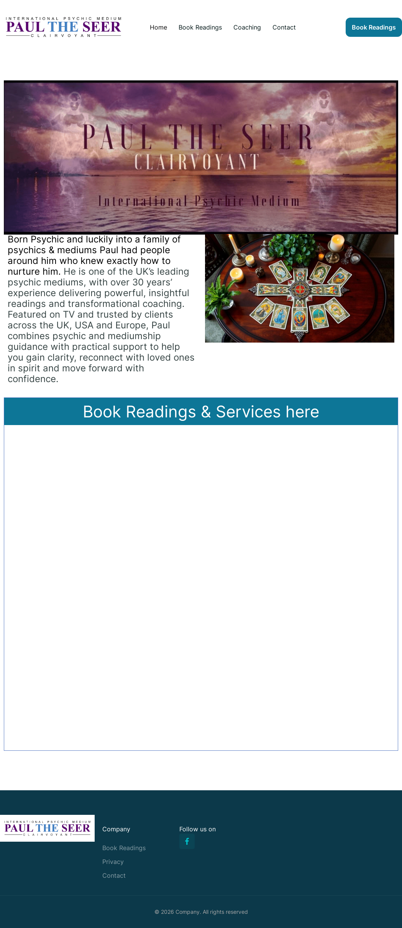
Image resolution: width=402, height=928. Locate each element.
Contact (284, 27)
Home (158, 27)
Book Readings (200, 27)
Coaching (247, 27)
